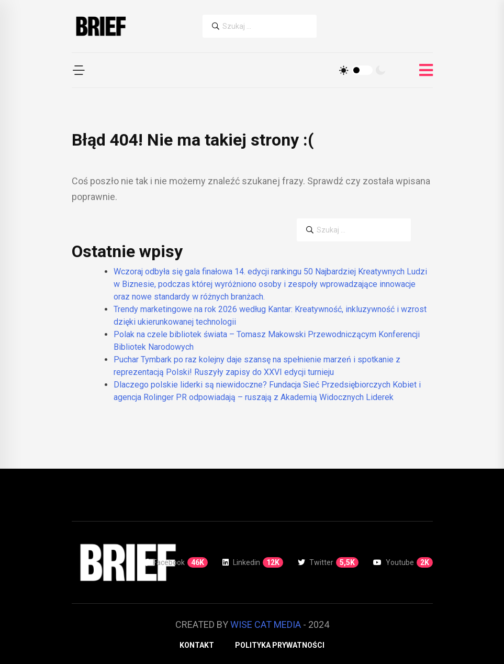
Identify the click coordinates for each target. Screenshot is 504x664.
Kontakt (197, 645)
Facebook (176, 562)
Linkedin (252, 562)
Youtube (403, 562)
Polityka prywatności (279, 645)
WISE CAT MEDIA (265, 624)
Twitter (328, 562)
